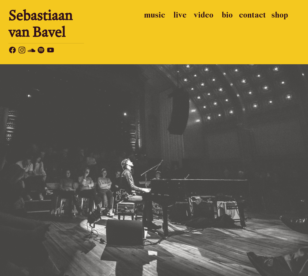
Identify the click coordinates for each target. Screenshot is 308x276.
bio (227, 15)
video (203, 15)
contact (252, 15)
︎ (12, 51)
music (154, 15)
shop (279, 15)
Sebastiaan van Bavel (40, 23)
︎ (41, 51)
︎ (31, 51)
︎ (50, 51)
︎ (22, 51)
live (180, 15)
